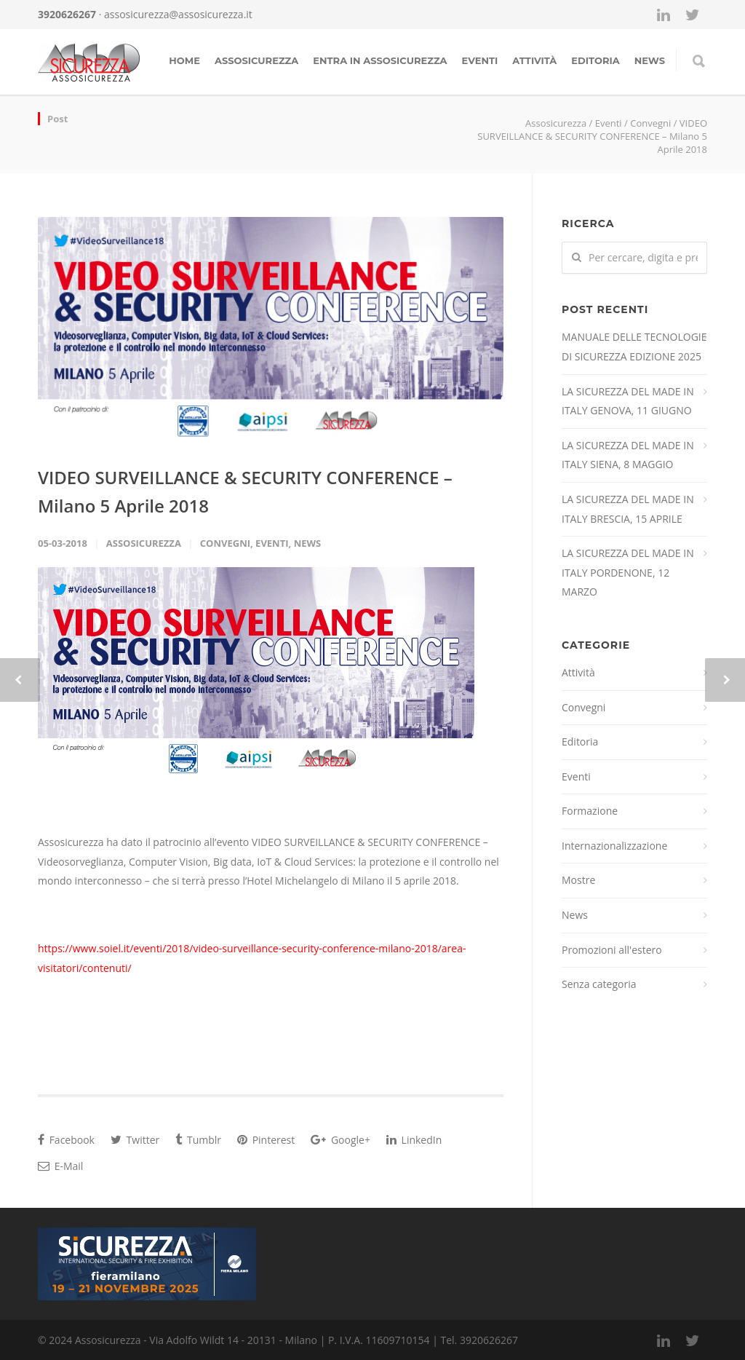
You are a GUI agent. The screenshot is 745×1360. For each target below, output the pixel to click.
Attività (534, 60)
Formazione (590, 811)
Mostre (578, 880)
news (649, 60)
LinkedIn (414, 1140)
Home (184, 60)
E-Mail (60, 1166)
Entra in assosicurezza (380, 60)
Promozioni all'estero (612, 950)
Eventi (480, 60)
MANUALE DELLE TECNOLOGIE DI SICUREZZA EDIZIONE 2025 (634, 346)
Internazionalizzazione (614, 846)
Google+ (340, 1140)
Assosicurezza (256, 60)
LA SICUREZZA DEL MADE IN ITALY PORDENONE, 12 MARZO (628, 572)
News (308, 543)
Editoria (595, 60)
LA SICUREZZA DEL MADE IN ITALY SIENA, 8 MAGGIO (628, 455)
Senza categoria (599, 984)
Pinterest (266, 1140)
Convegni (650, 123)
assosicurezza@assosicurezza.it (178, 14)
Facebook (66, 1140)
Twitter (135, 1140)
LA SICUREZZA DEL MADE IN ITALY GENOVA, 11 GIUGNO (628, 401)
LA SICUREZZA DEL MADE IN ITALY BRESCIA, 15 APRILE (628, 509)
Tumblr (198, 1140)
